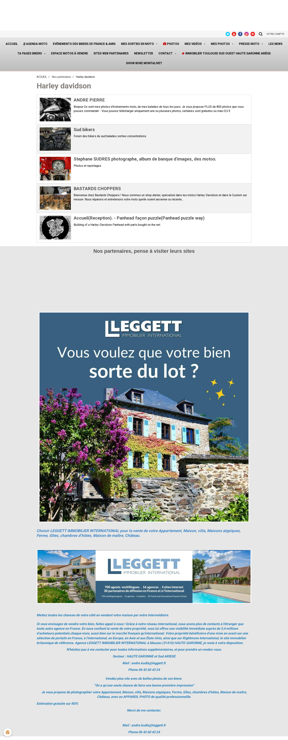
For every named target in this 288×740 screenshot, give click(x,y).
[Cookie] (8, 732)
